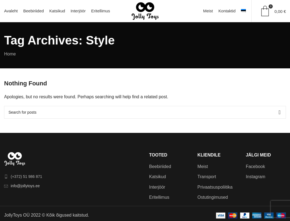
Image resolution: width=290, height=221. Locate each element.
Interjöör (157, 187)
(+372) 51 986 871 (26, 176)
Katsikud (157, 176)
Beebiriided (160, 166)
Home (10, 54)
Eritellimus (159, 197)
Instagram (255, 176)
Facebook (255, 166)
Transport (206, 176)
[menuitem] (243, 11)
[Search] (145, 112)
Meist (202, 166)
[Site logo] (145, 10)
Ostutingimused (212, 197)
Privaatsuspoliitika (214, 187)
